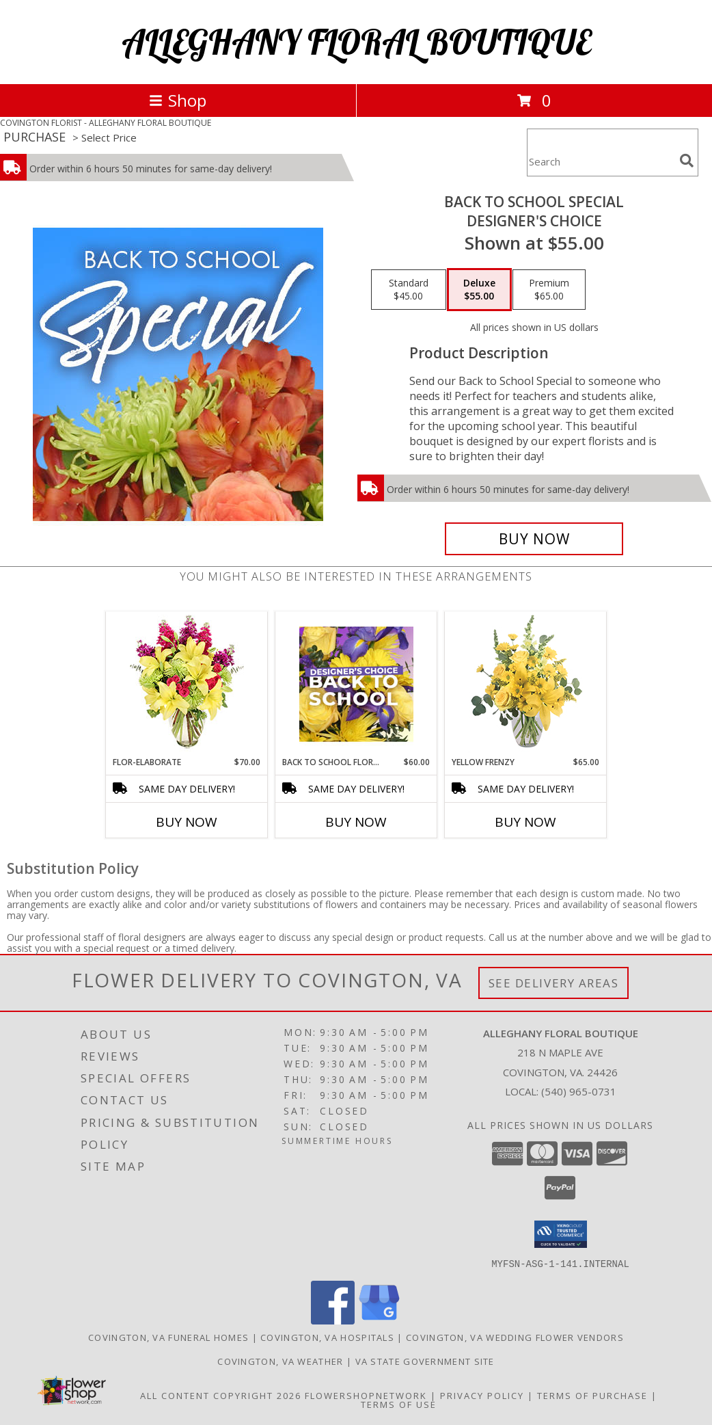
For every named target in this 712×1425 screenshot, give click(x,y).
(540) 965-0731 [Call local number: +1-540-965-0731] (578, 1091)
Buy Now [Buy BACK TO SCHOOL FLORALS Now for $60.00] (356, 822)
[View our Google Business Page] (379, 1320)
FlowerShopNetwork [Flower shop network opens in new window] (366, 1395)
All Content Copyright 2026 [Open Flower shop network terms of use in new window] (220, 1395)
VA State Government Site (425, 1361)
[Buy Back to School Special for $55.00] (534, 538)
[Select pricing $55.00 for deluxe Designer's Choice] (479, 290)
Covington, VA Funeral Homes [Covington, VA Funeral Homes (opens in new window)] (168, 1337)
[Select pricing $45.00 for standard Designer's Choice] (409, 290)
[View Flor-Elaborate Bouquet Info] (187, 684)
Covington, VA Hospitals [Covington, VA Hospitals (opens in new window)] (327, 1337)
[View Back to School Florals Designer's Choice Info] (356, 684)
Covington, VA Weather (280, 1361)
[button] (560, 1234)
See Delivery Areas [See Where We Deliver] (554, 983)
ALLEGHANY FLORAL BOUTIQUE (356, 42)
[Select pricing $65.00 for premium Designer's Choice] (549, 290)
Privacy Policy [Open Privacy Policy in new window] (482, 1395)
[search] (687, 160)
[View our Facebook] (333, 1320)
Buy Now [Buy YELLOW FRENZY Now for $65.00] (525, 822)
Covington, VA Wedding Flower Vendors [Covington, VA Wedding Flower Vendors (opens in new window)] (515, 1337)
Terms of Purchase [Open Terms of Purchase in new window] (592, 1395)
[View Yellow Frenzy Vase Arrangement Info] (526, 684)
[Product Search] (601, 161)
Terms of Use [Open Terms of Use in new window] (399, 1404)
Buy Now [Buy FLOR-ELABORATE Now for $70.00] (186, 822)
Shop (177, 100)
